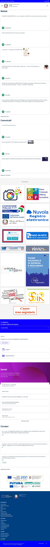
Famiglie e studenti (4, 533)
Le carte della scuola (5, 526)
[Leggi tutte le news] (5, 116)
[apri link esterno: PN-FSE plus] (12, 215)
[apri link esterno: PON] (12, 249)
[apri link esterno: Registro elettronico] (37, 215)
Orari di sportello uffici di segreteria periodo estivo (14, 142)
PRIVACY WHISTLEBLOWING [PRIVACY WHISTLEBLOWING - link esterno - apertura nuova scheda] (7, 516)
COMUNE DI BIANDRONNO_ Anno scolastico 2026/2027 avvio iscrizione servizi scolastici (24, 16)
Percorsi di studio (4, 536)
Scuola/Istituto (4, 328)
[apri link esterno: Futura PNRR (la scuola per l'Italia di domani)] (25, 485)
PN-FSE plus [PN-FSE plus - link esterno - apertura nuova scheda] (3, 504)
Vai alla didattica (5, 342)
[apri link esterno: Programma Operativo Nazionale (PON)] (25, 478)
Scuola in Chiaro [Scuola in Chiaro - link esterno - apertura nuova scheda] (4, 513)
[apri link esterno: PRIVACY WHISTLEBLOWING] (12, 296)
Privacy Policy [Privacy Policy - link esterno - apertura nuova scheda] (3, 511)
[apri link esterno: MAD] (12, 236)
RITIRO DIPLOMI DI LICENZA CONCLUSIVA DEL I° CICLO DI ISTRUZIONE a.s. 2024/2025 (21, 67)
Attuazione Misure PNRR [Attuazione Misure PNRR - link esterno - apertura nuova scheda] (6, 514)
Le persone (3, 523)
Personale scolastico (5, 535)
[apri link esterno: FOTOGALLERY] (12, 193)
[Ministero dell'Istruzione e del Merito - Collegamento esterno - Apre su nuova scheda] (7, 1)
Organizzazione (4, 527)
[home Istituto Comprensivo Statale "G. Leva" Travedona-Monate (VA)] (11, 6)
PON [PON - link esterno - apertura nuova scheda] (2, 510)
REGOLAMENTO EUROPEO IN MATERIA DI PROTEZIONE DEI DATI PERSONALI (21, 159)
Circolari (4, 462)
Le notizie (3, 541)
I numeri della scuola (5, 524)
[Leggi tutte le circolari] (5, 469)
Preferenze (41, 543)
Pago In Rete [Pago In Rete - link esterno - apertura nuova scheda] (3, 508)
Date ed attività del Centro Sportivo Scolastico (13, 33)
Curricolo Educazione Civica (9, 125)
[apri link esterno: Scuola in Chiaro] (12, 270)
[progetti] (25, 349)
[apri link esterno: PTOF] (37, 193)
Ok (46, 543)
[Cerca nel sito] (47, 6)
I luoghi (2, 522)
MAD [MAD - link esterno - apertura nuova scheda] (2, 507)
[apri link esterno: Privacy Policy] (37, 249)
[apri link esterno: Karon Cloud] (25, 310)
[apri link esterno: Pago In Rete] (37, 236)
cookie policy (20, 544)
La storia (2, 529)
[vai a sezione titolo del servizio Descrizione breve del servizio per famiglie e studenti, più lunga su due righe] (25, 385)
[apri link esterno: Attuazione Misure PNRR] (37, 270)
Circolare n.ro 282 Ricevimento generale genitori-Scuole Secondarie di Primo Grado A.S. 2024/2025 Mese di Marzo (24, 457)
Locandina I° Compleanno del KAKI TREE (12, 50)
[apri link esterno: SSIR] (37, 296)
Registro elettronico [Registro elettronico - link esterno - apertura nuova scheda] (5, 505)
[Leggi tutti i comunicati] (5, 175)
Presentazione (3, 520)
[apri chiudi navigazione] (2, 6)
